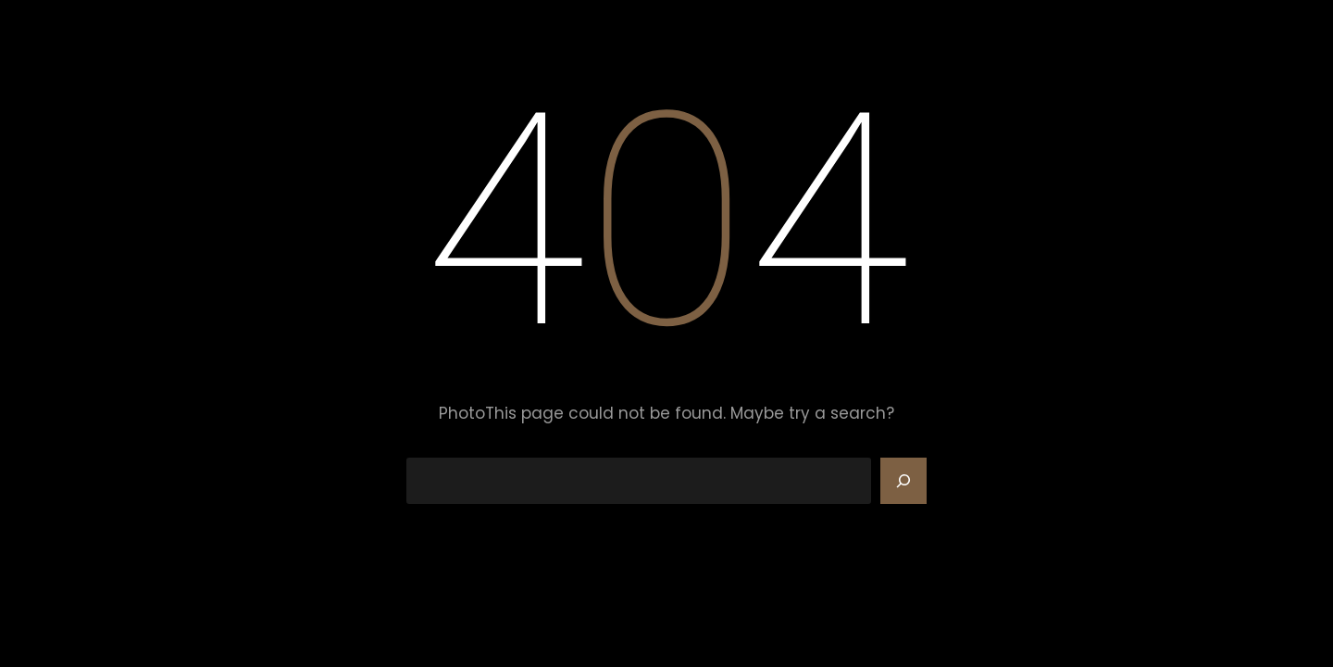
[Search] (903, 481)
